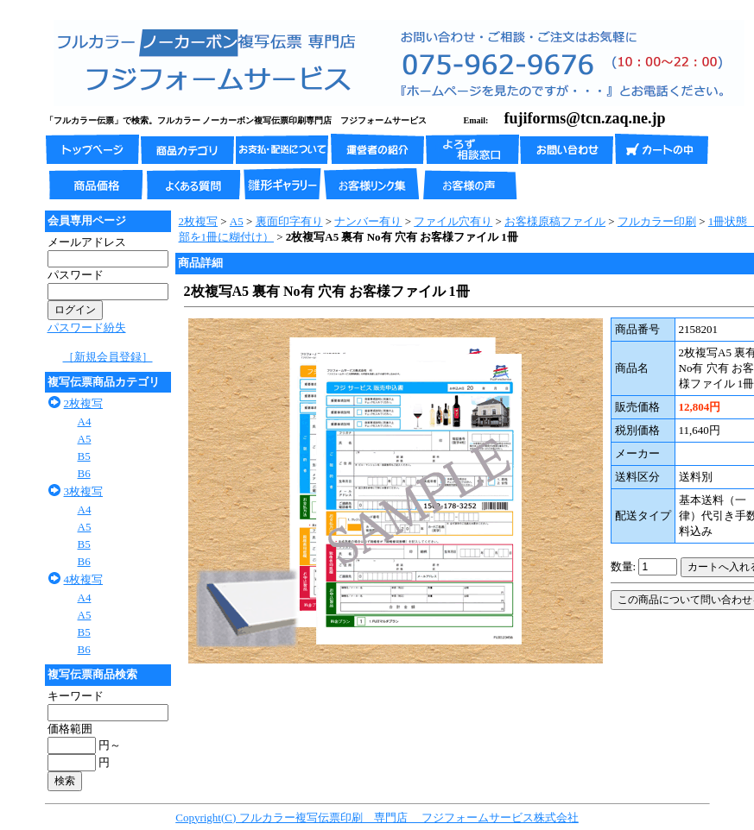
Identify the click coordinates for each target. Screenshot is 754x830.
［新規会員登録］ (108, 356)
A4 (85, 421)
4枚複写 (84, 579)
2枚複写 (84, 403)
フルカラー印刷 (657, 221)
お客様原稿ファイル (554, 221)
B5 (84, 456)
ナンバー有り (368, 221)
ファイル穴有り (453, 221)
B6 (84, 473)
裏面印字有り (289, 221)
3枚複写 (84, 491)
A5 (85, 438)
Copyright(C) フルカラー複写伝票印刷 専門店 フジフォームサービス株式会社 (377, 817)
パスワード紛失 (87, 327)
